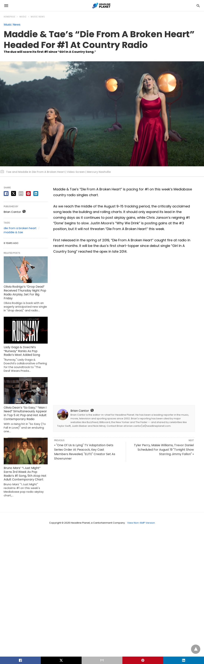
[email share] (21, 193)
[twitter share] (13, 193)
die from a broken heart (20, 228)
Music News (38, 16)
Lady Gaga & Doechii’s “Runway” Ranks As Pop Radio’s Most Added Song (22, 351)
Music (23, 16)
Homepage (9, 16)
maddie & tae (13, 232)
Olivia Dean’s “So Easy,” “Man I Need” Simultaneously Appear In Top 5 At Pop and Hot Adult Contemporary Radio (25, 413)
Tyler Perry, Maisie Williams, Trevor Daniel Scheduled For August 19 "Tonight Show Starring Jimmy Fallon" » (164, 449)
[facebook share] (6, 193)
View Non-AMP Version (141, 523)
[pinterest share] (28, 193)
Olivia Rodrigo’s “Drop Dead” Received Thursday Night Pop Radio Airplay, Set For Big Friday (25, 292)
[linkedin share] (35, 193)
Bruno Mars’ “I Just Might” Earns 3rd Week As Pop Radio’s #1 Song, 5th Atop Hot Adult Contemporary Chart (25, 474)
